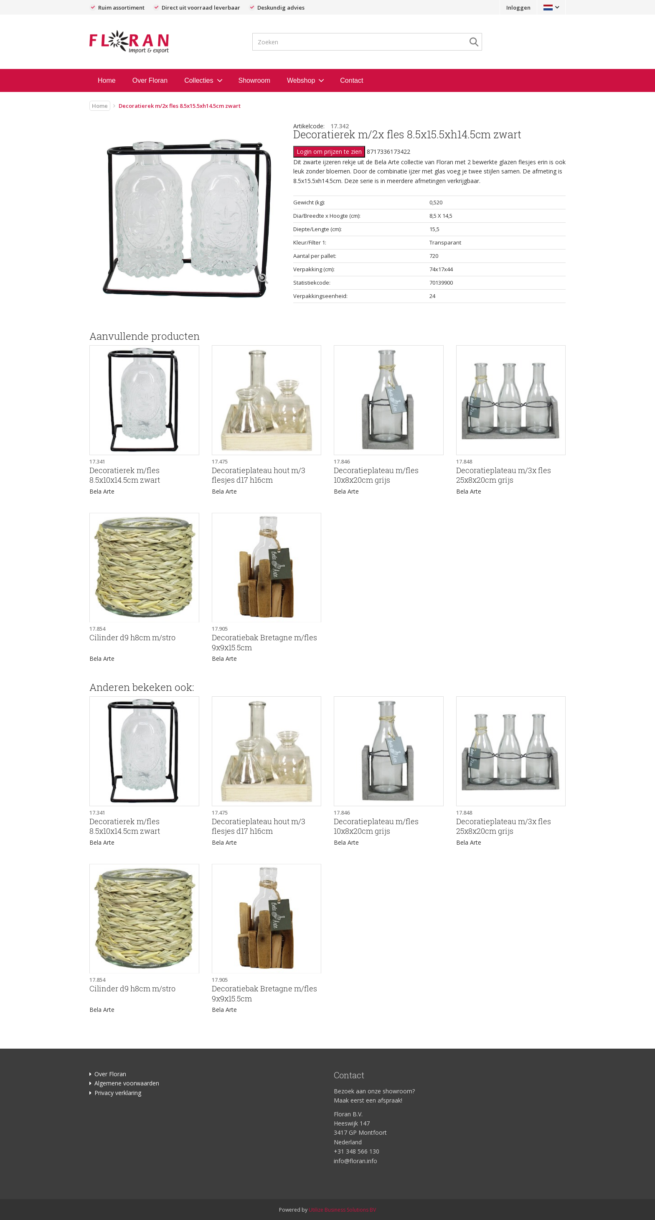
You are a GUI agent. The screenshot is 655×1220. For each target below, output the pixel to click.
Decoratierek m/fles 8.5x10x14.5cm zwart (124, 475)
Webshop (301, 80)
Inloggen (518, 7)
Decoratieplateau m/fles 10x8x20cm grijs (376, 475)
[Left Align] (263, 279)
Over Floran (150, 80)
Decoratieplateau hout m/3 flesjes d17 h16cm (258, 475)
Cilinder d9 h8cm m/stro (132, 637)
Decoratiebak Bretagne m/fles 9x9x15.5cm (264, 642)
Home (107, 80)
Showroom (254, 80)
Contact (351, 80)
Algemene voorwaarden (126, 1083)
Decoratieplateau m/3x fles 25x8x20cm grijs (503, 475)
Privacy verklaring (117, 1093)
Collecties (198, 80)
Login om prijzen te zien (329, 151)
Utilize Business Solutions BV (342, 1209)
